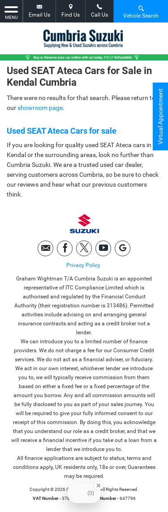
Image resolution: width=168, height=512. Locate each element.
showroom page (40, 107)
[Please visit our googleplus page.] (122, 248)
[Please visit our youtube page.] (103, 248)
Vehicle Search (141, 11)
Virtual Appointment (160, 116)
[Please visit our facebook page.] (65, 248)
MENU (11, 12)
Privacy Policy (83, 265)
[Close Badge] (98, 485)
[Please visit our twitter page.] (84, 248)
